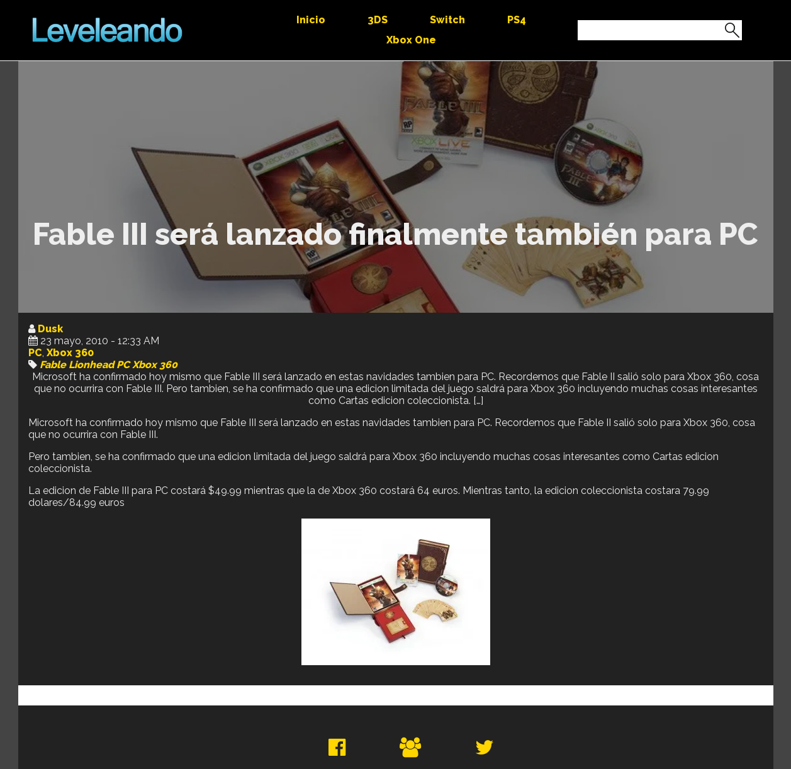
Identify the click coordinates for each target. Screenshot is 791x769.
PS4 (516, 20)
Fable (53, 365)
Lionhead (91, 365)
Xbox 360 (70, 353)
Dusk (50, 329)
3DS (377, 20)
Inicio (310, 20)
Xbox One (411, 40)
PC (35, 353)
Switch (447, 20)
